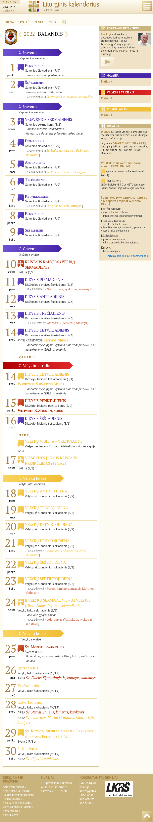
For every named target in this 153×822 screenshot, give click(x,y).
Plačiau (105, 81)
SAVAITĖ (23, 22)
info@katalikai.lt (13, 799)
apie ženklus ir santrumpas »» (128, 256)
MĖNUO (38, 22)
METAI (53, 22)
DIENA (9, 22)
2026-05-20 (9, 7)
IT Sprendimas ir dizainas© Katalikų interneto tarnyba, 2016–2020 (56, 787)
